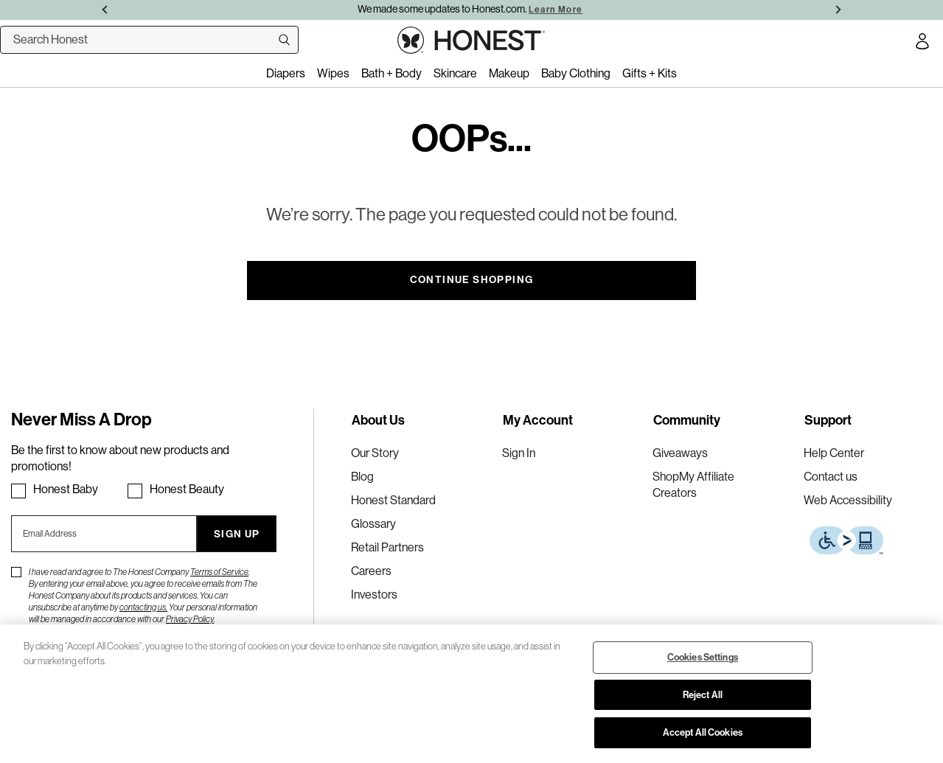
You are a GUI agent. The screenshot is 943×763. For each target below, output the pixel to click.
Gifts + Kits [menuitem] (649, 73)
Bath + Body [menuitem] (391, 73)
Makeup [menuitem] (509, 73)
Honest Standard (393, 500)
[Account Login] (922, 43)
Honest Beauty (187, 489)
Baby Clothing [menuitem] (575, 73)
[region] (471, 693)
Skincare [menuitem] (455, 73)
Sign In (518, 453)
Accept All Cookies (702, 732)
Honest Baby (65, 489)
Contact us (830, 477)
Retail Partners (387, 547)
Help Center (834, 453)
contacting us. (143, 607)
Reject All (703, 694)
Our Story (375, 453)
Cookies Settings (702, 657)
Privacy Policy (190, 619)
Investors (374, 595)
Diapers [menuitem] (285, 73)
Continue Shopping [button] (472, 280)
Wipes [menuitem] (333, 73)
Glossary (373, 524)
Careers (371, 571)
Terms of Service (219, 572)
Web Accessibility (848, 500)
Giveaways (680, 453)
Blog (362, 477)
